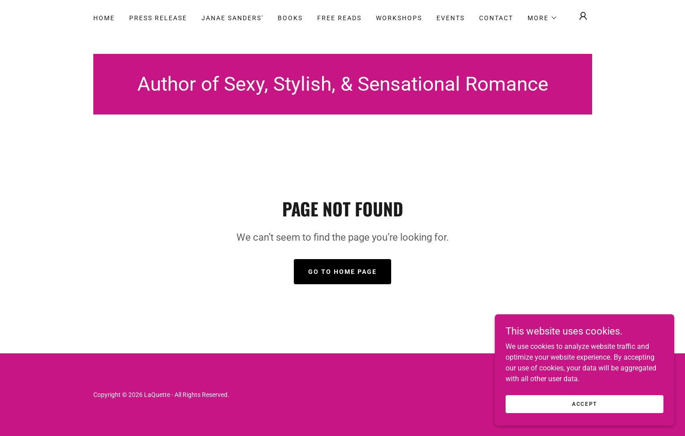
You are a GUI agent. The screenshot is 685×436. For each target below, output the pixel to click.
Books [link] (290, 18)
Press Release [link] (158, 18)
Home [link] (104, 18)
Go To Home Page (342, 271)
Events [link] (450, 18)
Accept (584, 404)
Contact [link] (496, 18)
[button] (543, 18)
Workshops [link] (399, 18)
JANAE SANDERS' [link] (232, 18)
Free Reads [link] (339, 18)
